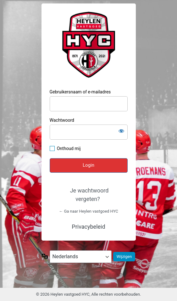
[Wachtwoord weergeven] (121, 131)
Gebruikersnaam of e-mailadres (80, 91)
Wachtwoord (62, 120)
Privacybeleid (88, 226)
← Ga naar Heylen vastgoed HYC (88, 211)
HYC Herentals (89, 45)
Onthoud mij (69, 148)
